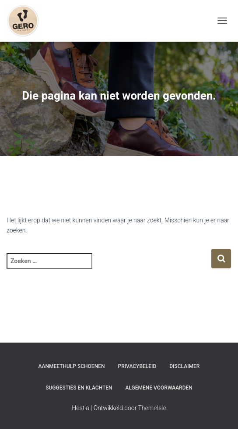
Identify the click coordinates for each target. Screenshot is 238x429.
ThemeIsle (152, 407)
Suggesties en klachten (79, 388)
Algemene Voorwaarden (159, 388)
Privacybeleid (137, 366)
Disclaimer (184, 366)
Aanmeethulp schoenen (71, 366)
